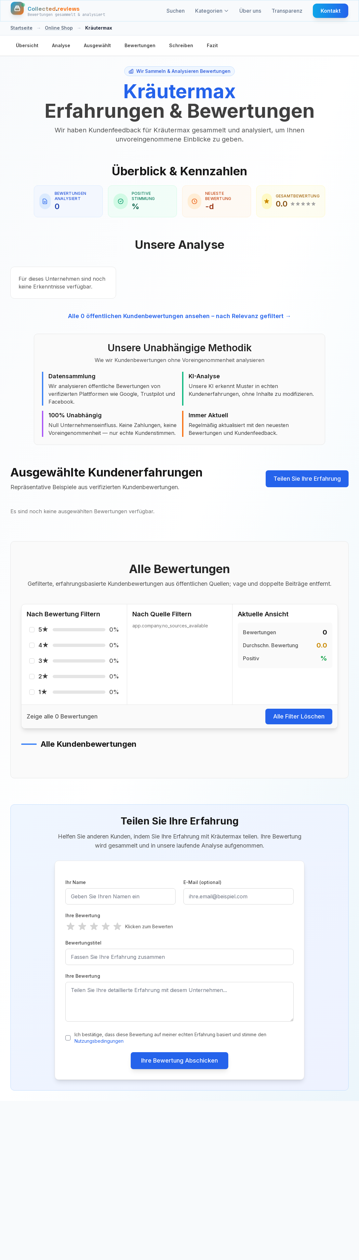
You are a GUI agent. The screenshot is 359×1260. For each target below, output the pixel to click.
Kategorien (212, 10)
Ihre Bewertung (82, 915)
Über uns (250, 10)
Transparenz (287, 10)
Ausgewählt (97, 45)
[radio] (70, 926)
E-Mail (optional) (202, 882)
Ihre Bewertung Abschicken (179, 1060)
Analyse (61, 45)
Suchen (175, 10)
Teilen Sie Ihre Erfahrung (307, 478)
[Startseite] (58, 10)
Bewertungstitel (83, 942)
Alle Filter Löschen (299, 716)
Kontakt (330, 10)
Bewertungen (140, 45)
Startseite (21, 28)
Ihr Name (75, 882)
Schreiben (181, 45)
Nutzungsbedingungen (99, 1041)
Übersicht (27, 45)
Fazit (212, 45)
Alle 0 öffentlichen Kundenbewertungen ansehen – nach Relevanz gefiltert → (179, 316)
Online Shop (59, 28)
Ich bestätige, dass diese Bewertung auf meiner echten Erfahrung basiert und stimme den (170, 1038)
